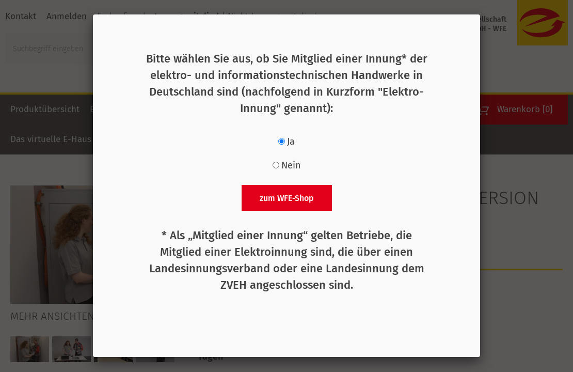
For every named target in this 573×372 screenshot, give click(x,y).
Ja (291, 141)
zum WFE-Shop (287, 198)
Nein (291, 165)
